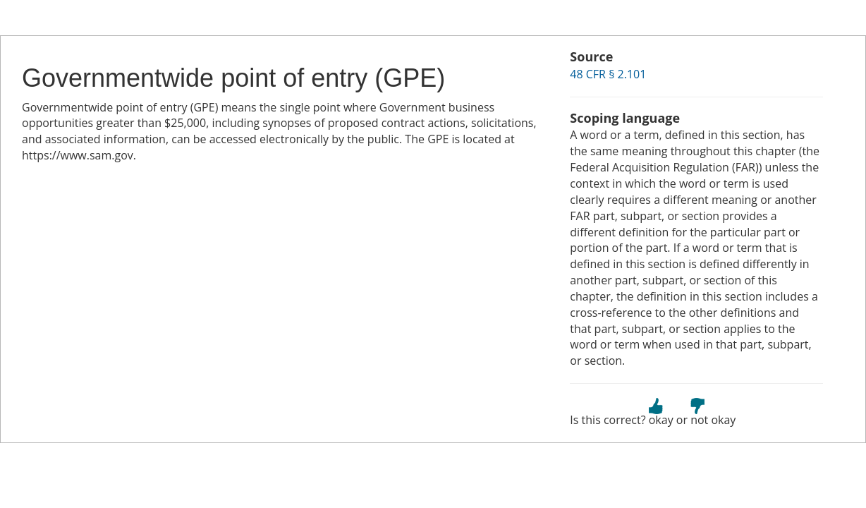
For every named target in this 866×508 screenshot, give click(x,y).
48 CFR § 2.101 (608, 74)
